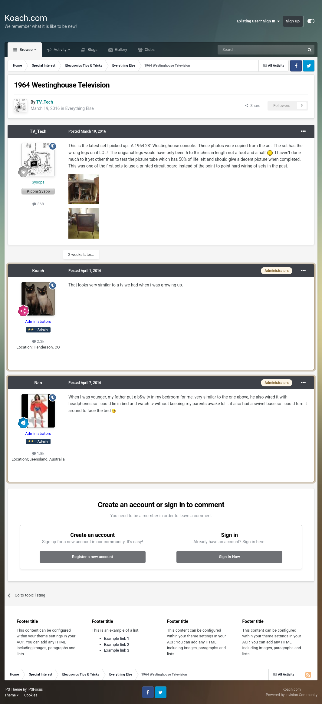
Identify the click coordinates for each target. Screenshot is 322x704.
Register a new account (92, 556)
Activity (60, 49)
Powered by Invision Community (291, 695)
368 (38, 204)
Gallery (120, 49)
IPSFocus (35, 689)
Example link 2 (117, 644)
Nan (38, 382)
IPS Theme (13, 689)
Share (252, 105)
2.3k (38, 341)
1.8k (38, 453)
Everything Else (79, 108)
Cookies (30, 695)
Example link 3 (117, 650)
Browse (26, 49)
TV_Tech (38, 131)
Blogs (92, 49)
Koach (38, 270)
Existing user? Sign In (258, 21)
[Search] (247, 50)
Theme (12, 695)
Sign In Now (229, 556)
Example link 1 (117, 638)
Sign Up (293, 21)
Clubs (149, 49)
